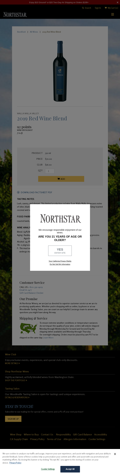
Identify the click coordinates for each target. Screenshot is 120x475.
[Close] (115, 454)
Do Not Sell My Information (60, 264)
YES (60, 251)
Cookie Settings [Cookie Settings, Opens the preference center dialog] (48, 469)
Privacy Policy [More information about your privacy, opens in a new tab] (15, 463)
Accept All (70, 469)
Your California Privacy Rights (60, 261)
